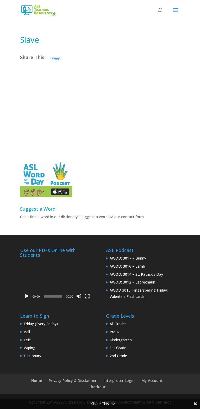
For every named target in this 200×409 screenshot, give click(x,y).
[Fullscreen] (87, 296)
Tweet (55, 58)
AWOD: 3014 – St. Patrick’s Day (136, 274)
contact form (132, 216)
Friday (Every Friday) (41, 323)
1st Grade (118, 347)
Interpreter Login (119, 380)
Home (36, 380)
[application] (57, 280)
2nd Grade (118, 355)
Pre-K (114, 331)
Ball (27, 331)
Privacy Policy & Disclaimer (73, 380)
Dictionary (32, 355)
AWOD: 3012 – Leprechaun (132, 282)
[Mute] (79, 296)
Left (27, 339)
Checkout (97, 386)
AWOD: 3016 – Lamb (127, 266)
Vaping (29, 347)
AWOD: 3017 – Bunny (128, 258)
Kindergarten (121, 339)
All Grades (118, 323)
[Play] (26, 296)
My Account (152, 380)
